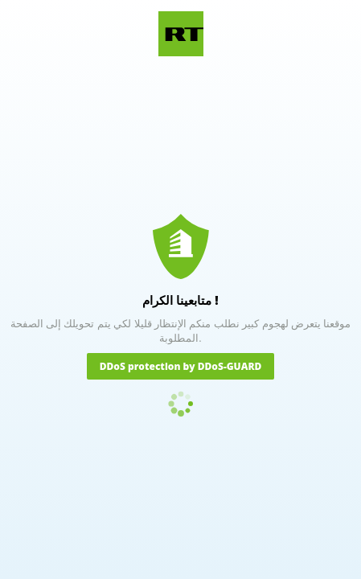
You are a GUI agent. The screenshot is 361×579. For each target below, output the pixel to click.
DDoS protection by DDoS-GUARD (181, 366)
